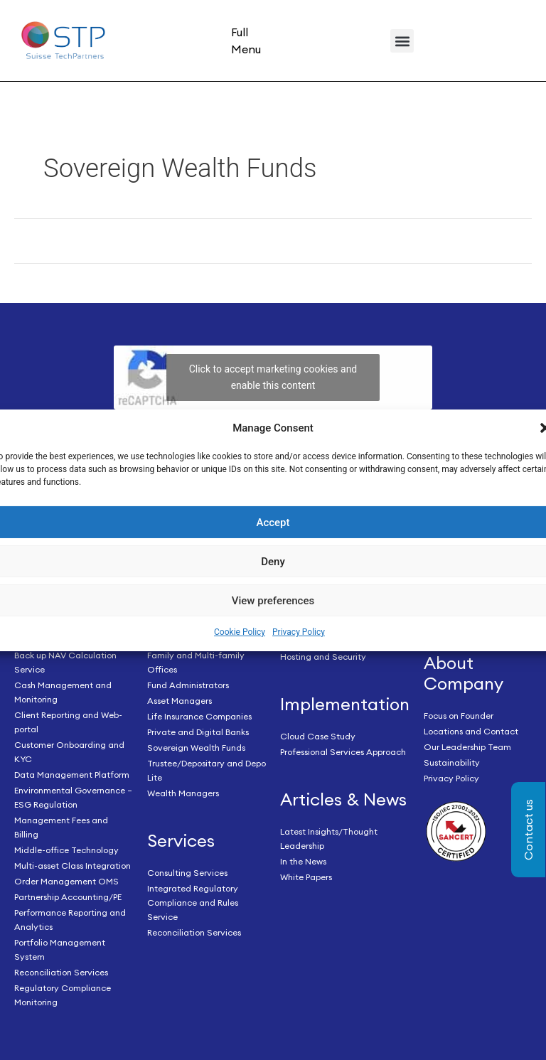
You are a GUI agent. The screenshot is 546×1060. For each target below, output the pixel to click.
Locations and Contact (471, 731)
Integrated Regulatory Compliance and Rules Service (192, 902)
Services (181, 840)
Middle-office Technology (66, 850)
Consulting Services (187, 872)
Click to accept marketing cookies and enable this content (273, 377)
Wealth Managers (183, 793)
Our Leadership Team (467, 747)
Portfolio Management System (59, 949)
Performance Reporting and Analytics (70, 919)
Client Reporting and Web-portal (68, 722)
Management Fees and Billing (61, 827)
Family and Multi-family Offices (196, 662)
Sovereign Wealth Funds (196, 747)
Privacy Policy (298, 632)
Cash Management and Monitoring (63, 692)
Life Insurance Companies (199, 716)
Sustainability (452, 762)
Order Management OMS (66, 881)
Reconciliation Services (61, 972)
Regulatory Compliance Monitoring (62, 995)
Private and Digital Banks (198, 732)
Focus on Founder (458, 715)
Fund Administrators (188, 685)
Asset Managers (179, 700)
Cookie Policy (239, 632)
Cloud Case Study (317, 736)
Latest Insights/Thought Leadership (329, 838)
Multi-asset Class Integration (72, 865)
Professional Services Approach (343, 751)
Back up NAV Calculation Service (65, 662)
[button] (402, 41)
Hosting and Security (323, 656)
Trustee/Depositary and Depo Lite (206, 770)
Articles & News (343, 799)
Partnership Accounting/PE (68, 897)
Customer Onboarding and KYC (69, 751)
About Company (463, 673)
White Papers (306, 877)
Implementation (345, 703)
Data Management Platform (71, 774)
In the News (303, 861)
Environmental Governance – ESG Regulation (73, 797)
